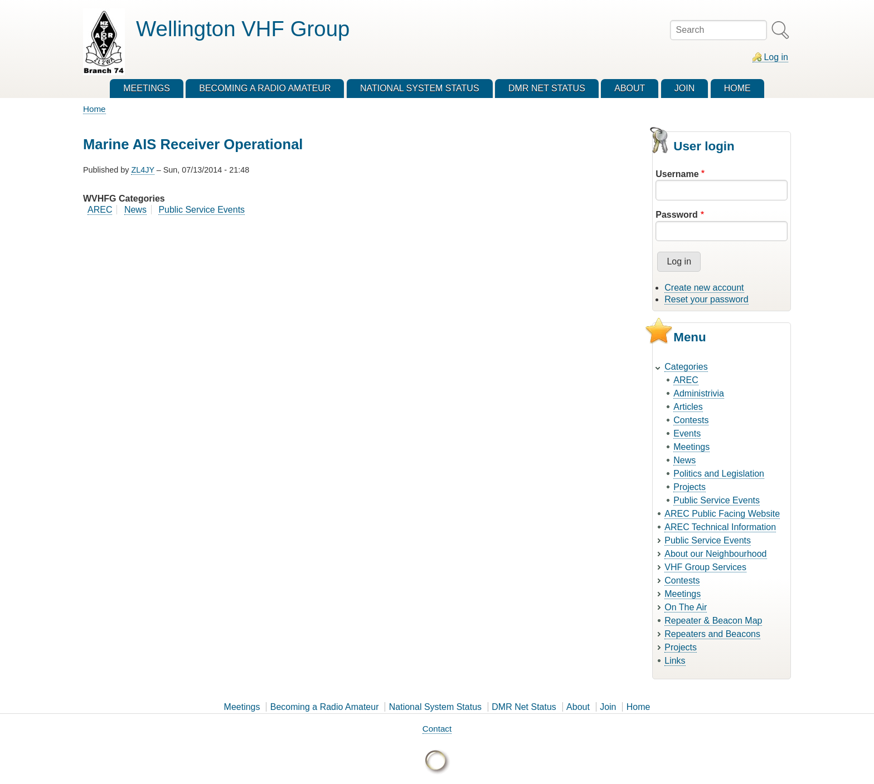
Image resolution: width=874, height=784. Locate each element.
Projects (689, 487)
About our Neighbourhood (715, 553)
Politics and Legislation (718, 473)
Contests (690, 420)
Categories (685, 366)
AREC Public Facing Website (722, 513)
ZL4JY (142, 169)
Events (687, 433)
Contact (437, 728)
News (135, 209)
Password (677, 214)
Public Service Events (201, 209)
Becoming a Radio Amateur (324, 707)
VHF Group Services (705, 567)
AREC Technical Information (720, 527)
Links (674, 660)
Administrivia (698, 393)
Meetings (691, 447)
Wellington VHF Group (242, 29)
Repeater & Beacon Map (713, 620)
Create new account (704, 287)
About (578, 707)
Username (677, 174)
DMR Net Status (524, 707)
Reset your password (706, 299)
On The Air (685, 607)
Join (608, 707)
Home (94, 109)
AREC (100, 209)
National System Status (435, 707)
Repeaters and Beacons (712, 634)
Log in (776, 57)
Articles (687, 406)
